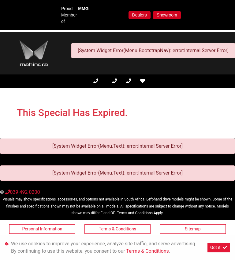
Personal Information (42, 228)
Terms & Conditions (117, 228)
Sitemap (192, 228)
